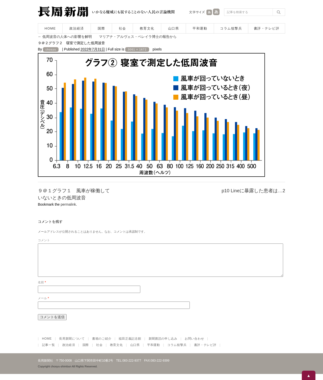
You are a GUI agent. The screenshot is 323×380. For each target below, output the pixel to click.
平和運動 (200, 28)
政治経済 (76, 28)
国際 (101, 28)
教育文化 (147, 28)
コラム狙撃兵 (231, 28)
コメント (44, 240)
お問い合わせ (194, 344)
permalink (68, 204)
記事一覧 (48, 351)
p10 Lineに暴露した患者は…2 (253, 190)
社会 (122, 28)
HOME (50, 28)
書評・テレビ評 (267, 28)
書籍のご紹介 (101, 344)
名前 (42, 288)
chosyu (50, 49)
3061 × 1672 (137, 49)
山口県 (173, 28)
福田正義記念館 (130, 344)
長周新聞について (72, 344)
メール (43, 304)
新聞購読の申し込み (163, 344)
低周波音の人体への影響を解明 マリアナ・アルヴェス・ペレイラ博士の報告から (107, 37)
